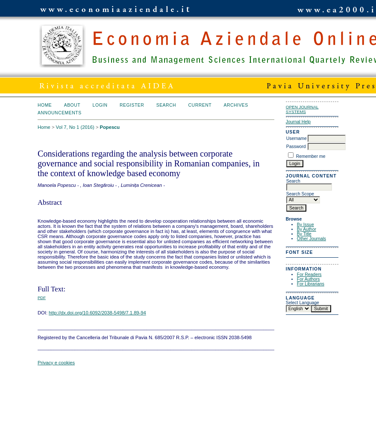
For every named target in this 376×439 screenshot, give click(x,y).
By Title (304, 234)
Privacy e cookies (56, 362)
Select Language (302, 302)
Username (296, 138)
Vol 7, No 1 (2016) (75, 127)
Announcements (60, 112)
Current (200, 105)
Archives (235, 105)
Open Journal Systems (302, 109)
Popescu (110, 127)
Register (132, 105)
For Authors (308, 279)
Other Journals (311, 238)
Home (45, 105)
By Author (306, 229)
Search (166, 105)
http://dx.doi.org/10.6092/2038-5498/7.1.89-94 (97, 312)
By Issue (305, 224)
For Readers (309, 274)
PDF (42, 297)
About (72, 105)
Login (100, 105)
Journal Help (298, 121)
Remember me (311, 156)
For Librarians (310, 284)
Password (296, 146)
